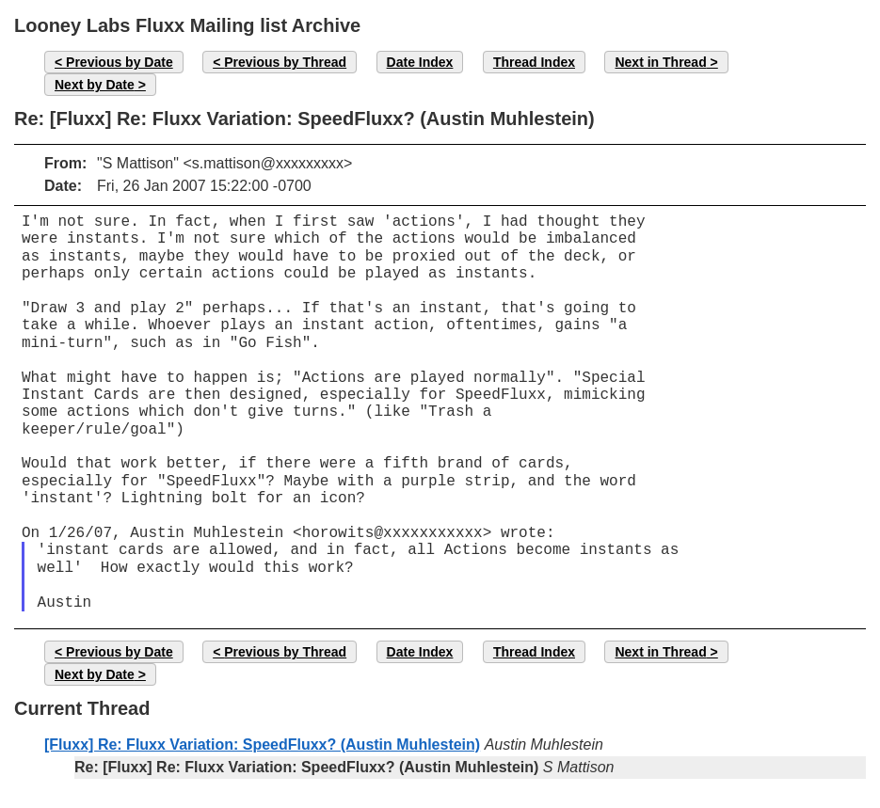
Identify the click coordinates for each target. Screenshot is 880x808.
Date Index (420, 62)
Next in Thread (660, 62)
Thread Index (534, 62)
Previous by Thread (285, 62)
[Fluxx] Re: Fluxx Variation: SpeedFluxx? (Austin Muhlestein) (262, 745)
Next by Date (95, 84)
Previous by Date (119, 62)
